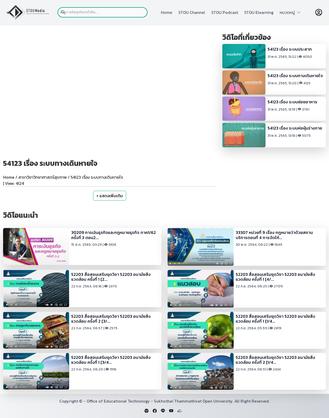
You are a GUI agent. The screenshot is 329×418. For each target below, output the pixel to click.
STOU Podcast (224, 12)
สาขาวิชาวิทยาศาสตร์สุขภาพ (42, 177)
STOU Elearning (258, 12)
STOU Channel (191, 12)
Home (166, 12)
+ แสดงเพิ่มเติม (109, 196)
